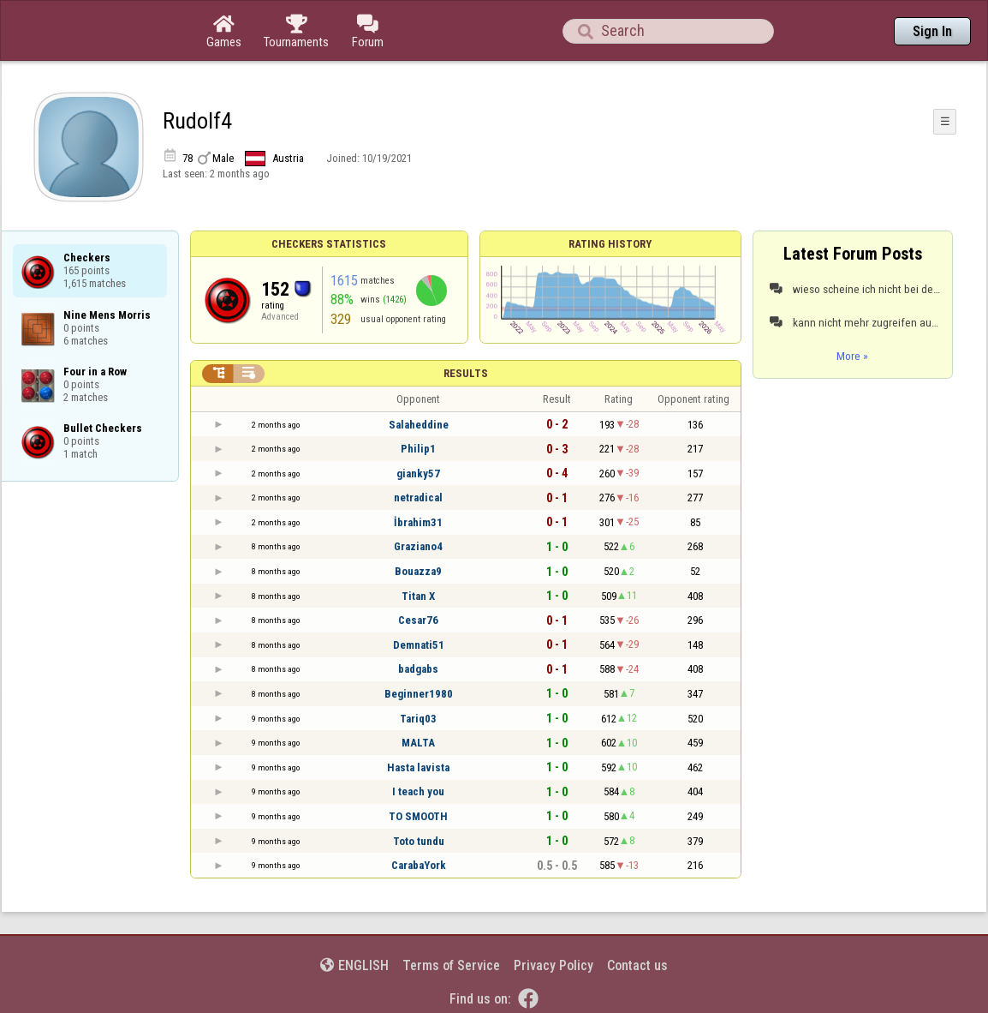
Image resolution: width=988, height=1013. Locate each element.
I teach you (418, 791)
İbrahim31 (418, 522)
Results (465, 373)
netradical (418, 497)
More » (852, 356)
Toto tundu (418, 841)
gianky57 (418, 473)
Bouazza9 (418, 571)
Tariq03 (418, 718)
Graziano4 (418, 546)
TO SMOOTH (418, 816)
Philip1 (418, 448)
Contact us (637, 965)
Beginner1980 (418, 693)
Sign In (932, 31)
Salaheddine (419, 424)
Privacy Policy (553, 965)
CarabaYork (418, 865)
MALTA (418, 742)
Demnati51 (418, 644)
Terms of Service (451, 965)
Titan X (418, 596)
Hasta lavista (418, 767)
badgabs (418, 668)
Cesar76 (418, 620)
